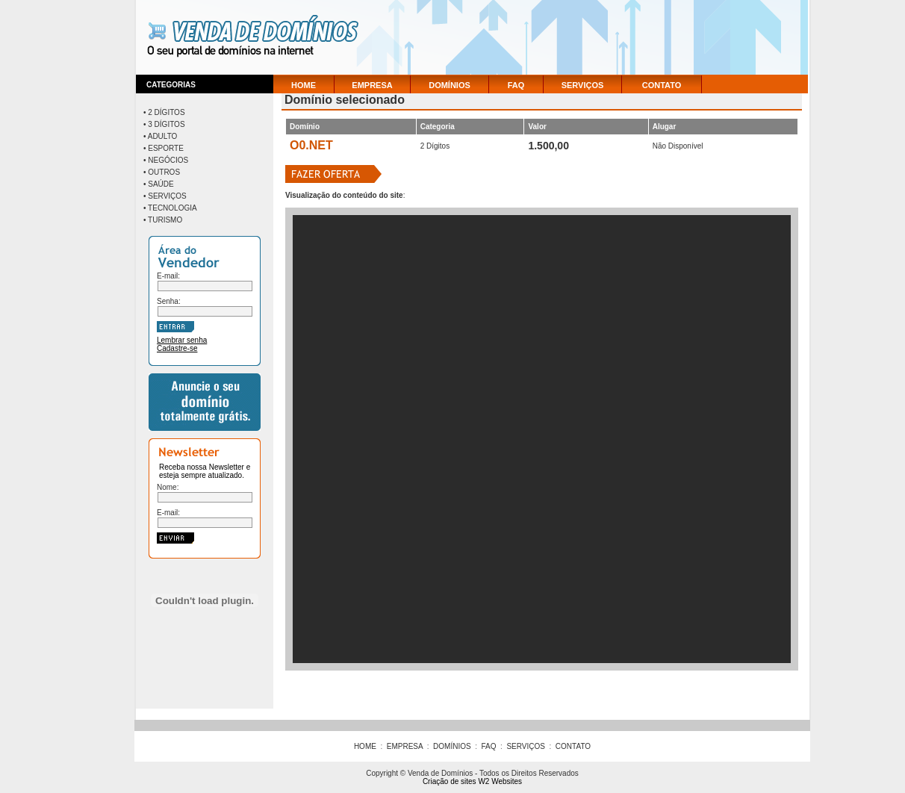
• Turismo (162, 220)
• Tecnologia (170, 208)
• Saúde (158, 184)
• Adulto (160, 136)
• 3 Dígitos (164, 124)
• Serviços (165, 196)
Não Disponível (678, 146)
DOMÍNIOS (449, 85)
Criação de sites (449, 781)
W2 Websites (500, 781)
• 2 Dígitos (164, 112)
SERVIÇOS (583, 85)
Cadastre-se (177, 348)
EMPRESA (372, 85)
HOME (303, 85)
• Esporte (163, 148)
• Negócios (165, 160)
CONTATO (662, 85)
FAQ (516, 85)
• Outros (161, 172)
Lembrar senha (182, 340)
